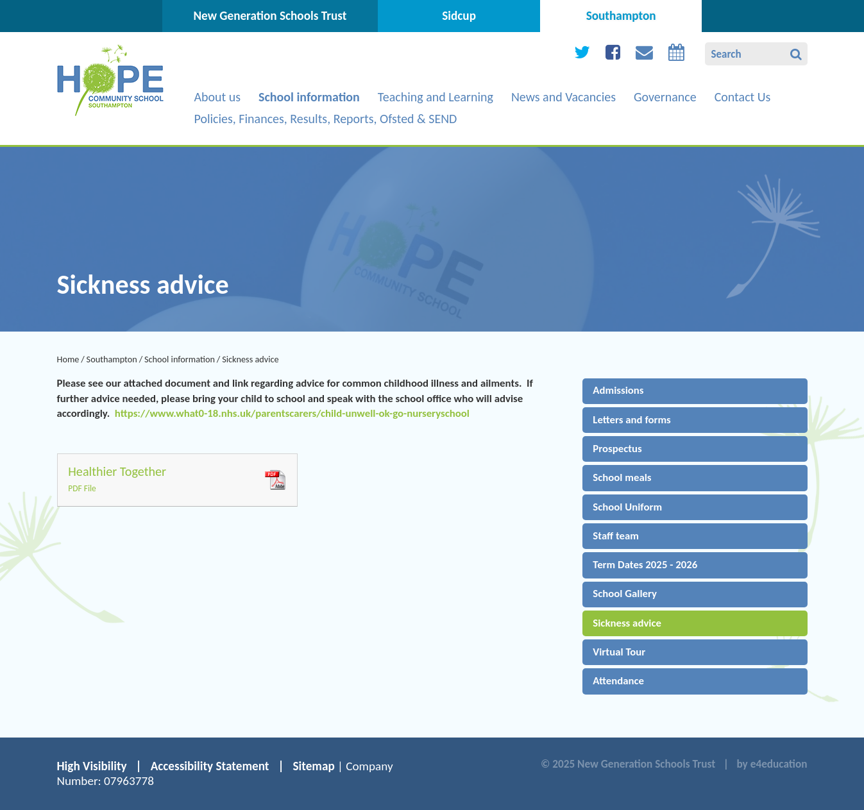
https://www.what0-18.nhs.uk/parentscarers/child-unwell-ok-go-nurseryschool (292, 413)
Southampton (112, 359)
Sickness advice (250, 359)
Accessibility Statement (210, 766)
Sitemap (313, 766)
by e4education (771, 764)
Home (68, 359)
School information (179, 359)
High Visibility (92, 766)
